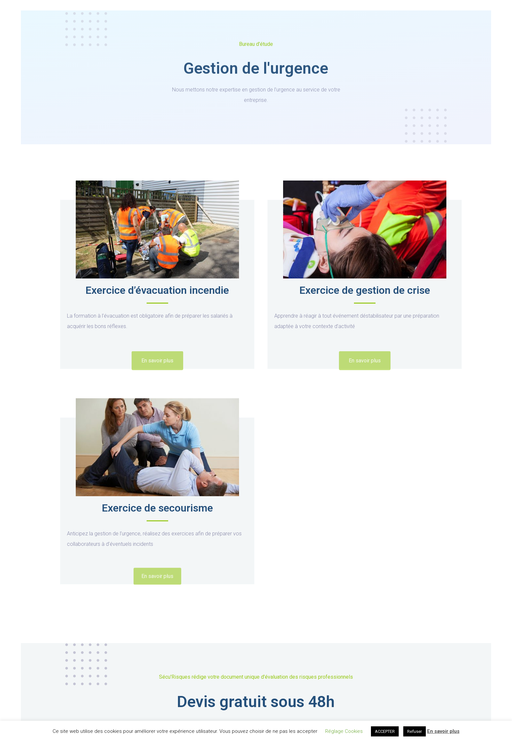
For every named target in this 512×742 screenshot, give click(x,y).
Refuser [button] (414, 731)
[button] (157, 366)
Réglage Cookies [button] (344, 731)
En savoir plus (443, 731)
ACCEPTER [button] (385, 731)
